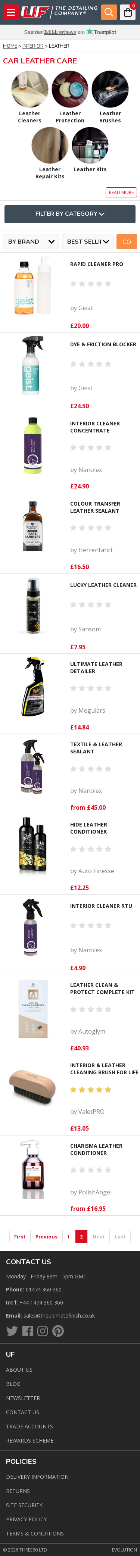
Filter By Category (70, 214)
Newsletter (23, 1398)
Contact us (22, 1412)
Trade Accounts (29, 1426)
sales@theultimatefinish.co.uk (59, 1315)
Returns (18, 1490)
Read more (121, 192)
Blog (13, 1383)
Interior (33, 46)
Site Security (24, 1505)
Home (10, 46)
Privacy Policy (26, 1519)
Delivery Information (37, 1476)
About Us (19, 1369)
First (20, 1236)
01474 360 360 (44, 1289)
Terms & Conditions (35, 1533)
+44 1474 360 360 (41, 1302)
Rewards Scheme (29, 1440)
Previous (46, 1236)
